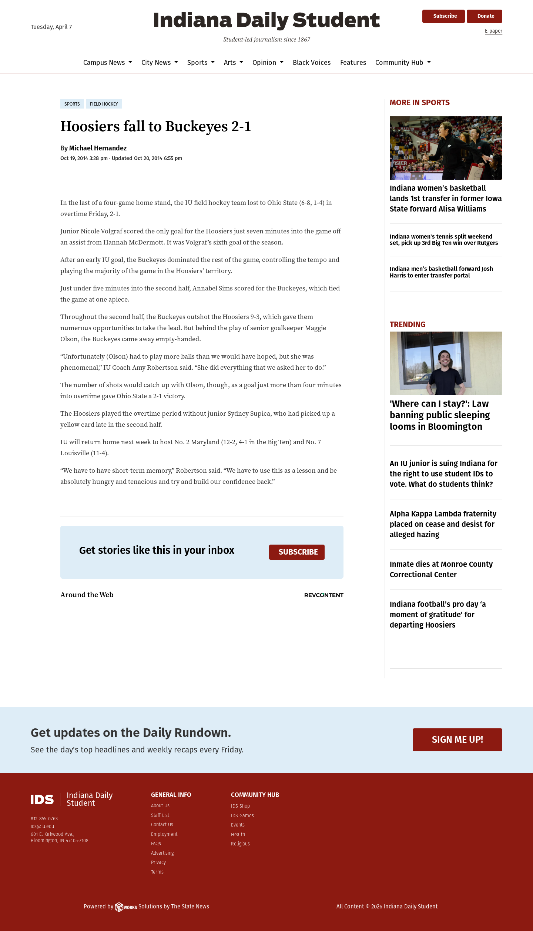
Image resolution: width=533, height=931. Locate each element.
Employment (164, 834)
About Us (160, 806)
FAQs (156, 843)
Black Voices (312, 63)
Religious (240, 844)
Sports (436, 102)
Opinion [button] (265, 63)
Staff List (160, 815)
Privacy (158, 862)
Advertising (162, 853)
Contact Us (162, 824)
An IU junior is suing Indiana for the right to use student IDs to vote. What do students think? (443, 474)
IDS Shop (240, 806)
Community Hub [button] (400, 63)
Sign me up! (457, 739)
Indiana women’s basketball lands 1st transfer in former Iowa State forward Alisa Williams (446, 198)
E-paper (493, 31)
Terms (157, 872)
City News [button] (156, 63)
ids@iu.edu (42, 826)
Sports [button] (198, 63)
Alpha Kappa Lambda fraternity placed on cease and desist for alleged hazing (443, 524)
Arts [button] (231, 63)
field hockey (104, 104)
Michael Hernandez (98, 148)
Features (353, 63)
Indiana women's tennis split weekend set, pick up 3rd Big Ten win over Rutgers (444, 240)
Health (238, 834)
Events (238, 825)
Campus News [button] (105, 63)
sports (72, 104)
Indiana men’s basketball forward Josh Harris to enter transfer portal (441, 272)
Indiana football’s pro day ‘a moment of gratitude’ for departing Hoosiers (438, 614)
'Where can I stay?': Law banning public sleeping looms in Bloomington (440, 415)
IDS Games (242, 816)
